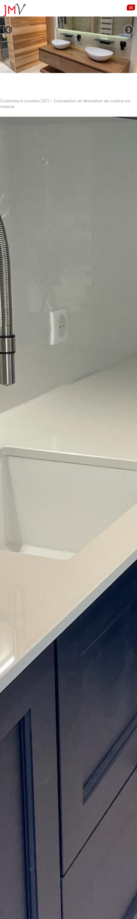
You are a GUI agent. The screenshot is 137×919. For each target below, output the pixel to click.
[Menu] (131, 7)
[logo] (15, 10)
